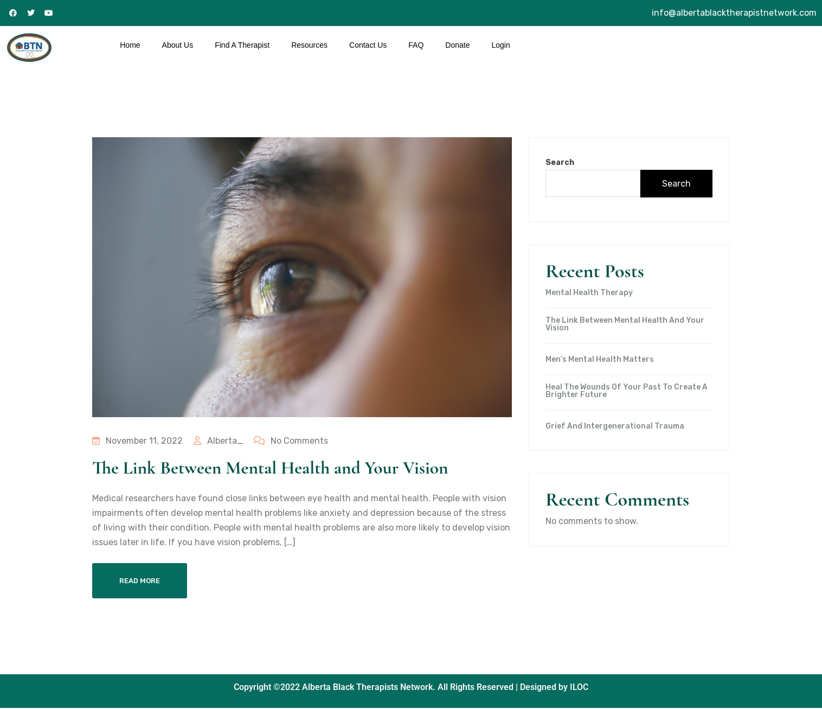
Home (130, 45)
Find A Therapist (242, 45)
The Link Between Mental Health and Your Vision (279, 468)
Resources (309, 45)
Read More (139, 582)
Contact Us (368, 45)
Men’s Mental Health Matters (599, 359)
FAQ (415, 45)
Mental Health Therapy (589, 293)
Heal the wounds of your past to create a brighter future (626, 391)
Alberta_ (218, 441)
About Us (178, 45)
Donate (457, 45)
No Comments (290, 441)
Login (500, 45)
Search (559, 162)
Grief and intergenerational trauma (614, 426)
